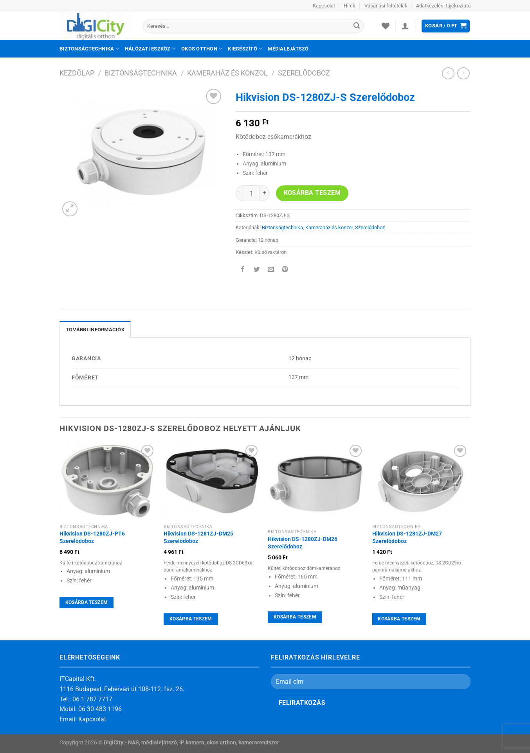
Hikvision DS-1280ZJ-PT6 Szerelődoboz (92, 537)
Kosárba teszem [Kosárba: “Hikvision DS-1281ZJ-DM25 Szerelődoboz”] (190, 619)
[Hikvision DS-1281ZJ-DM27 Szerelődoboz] (420, 481)
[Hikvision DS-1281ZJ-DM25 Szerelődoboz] (212, 481)
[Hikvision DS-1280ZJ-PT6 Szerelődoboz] (107, 481)
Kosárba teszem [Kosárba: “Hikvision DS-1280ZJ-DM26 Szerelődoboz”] (295, 617)
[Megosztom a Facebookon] (242, 270)
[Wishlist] (385, 25)
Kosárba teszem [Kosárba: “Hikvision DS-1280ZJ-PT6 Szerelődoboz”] (86, 602)
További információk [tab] (95, 329)
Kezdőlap (76, 73)
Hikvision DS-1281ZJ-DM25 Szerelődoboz (198, 537)
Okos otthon (201, 48)
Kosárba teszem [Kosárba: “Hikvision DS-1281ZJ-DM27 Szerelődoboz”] (399, 619)
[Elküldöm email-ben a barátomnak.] (271, 270)
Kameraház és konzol (227, 73)
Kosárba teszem (312, 192)
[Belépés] (405, 25)
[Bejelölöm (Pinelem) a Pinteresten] (285, 270)
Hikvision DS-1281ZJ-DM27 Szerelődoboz (407, 537)
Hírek (349, 6)
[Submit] (356, 26)
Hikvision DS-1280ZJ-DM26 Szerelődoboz (302, 543)
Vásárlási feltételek (385, 6)
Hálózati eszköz (150, 48)
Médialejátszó (288, 49)
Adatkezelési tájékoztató (443, 6)
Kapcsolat (324, 6)
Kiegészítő (245, 48)
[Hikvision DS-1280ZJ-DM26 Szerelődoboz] (316, 484)
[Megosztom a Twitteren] (257, 270)
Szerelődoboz (304, 73)
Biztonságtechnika (89, 48)
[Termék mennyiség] (252, 193)
